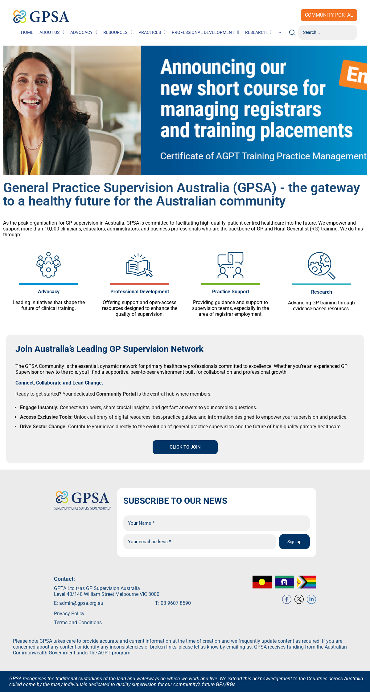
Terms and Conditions (78, 630)
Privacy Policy (69, 621)
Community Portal (329, 15)
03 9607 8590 (176, 610)
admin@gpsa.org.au (81, 610)
